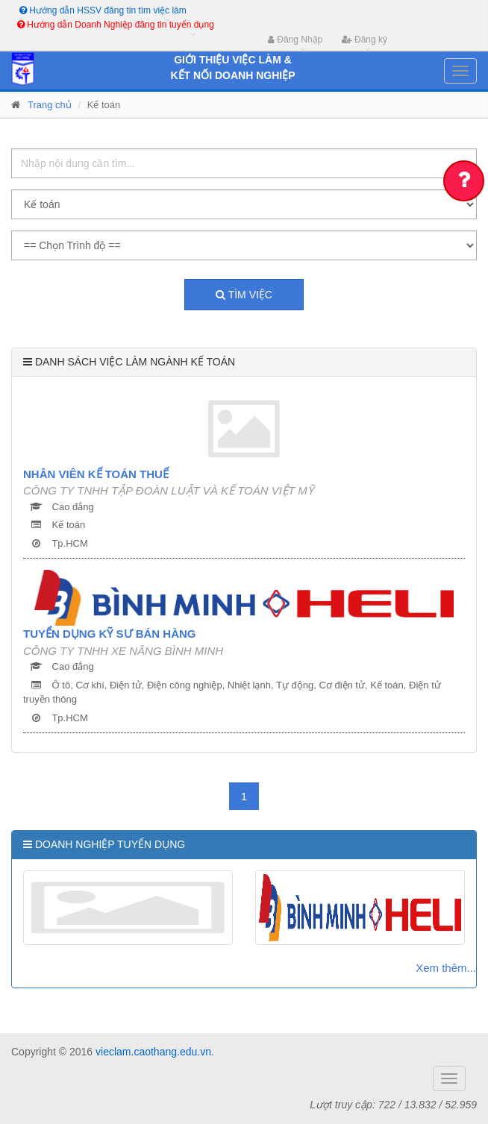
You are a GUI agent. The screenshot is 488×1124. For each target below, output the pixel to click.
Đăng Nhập (295, 39)
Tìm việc (244, 295)
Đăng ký (364, 39)
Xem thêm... (446, 967)
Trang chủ (50, 104)
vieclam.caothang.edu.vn (153, 1052)
